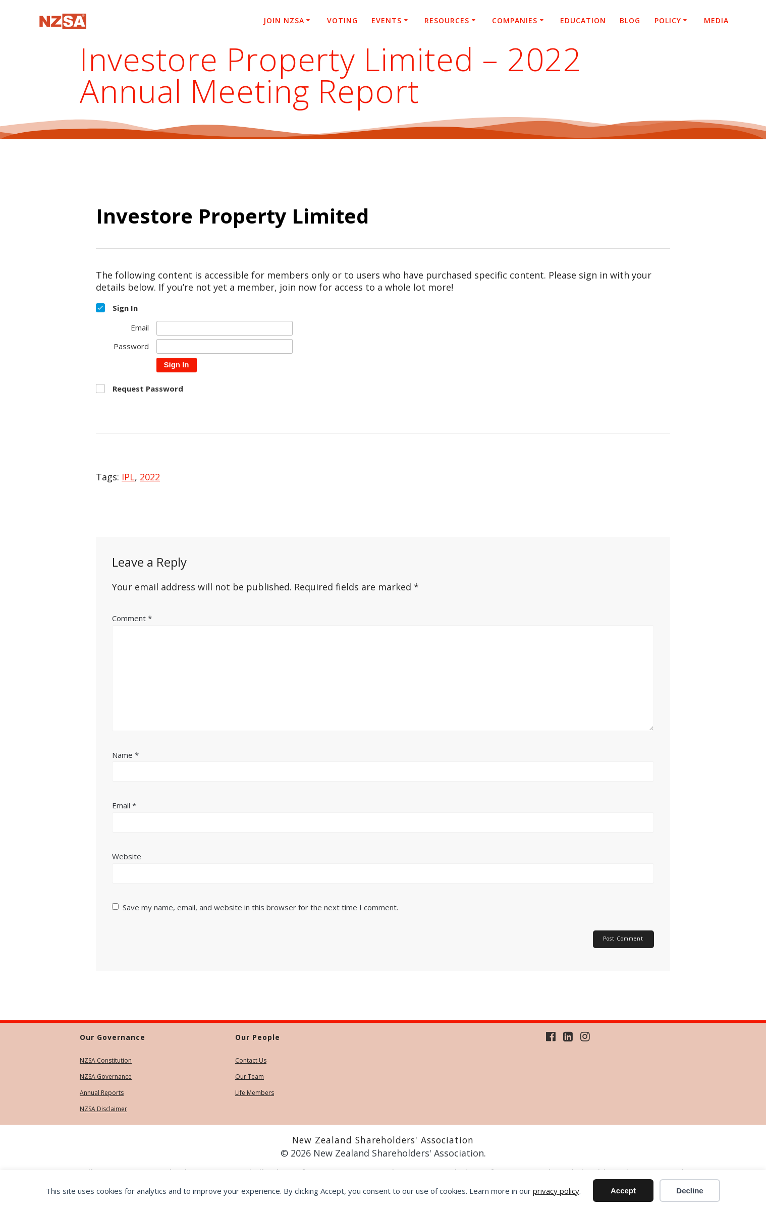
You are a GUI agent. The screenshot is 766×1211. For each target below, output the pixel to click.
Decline (689, 1190)
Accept (623, 1190)
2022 (150, 477)
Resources (446, 20)
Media (716, 20)
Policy (667, 20)
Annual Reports (102, 1092)
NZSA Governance (106, 1076)
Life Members (254, 1092)
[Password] (224, 346)
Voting (342, 20)
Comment (132, 618)
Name (125, 755)
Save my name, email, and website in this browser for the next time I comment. (260, 907)
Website (126, 856)
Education (583, 20)
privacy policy (556, 1191)
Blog (630, 20)
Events (386, 20)
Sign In (176, 364)
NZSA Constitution (106, 1060)
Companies (514, 20)
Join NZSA (283, 20)
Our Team (249, 1076)
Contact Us (250, 1060)
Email (124, 805)
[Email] (224, 328)
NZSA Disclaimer (103, 1109)
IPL (128, 477)
